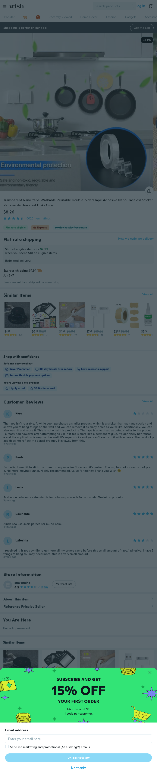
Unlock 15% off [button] (78, 758)
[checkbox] (7, 746)
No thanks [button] (78, 768)
